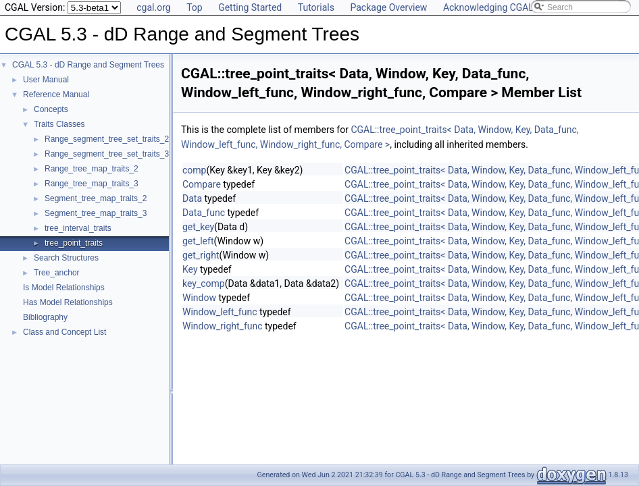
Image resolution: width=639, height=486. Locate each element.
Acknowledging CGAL (488, 7)
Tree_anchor (57, 272)
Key (190, 269)
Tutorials (316, 7)
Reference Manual (56, 94)
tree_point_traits (74, 243)
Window (199, 297)
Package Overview (388, 7)
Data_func (203, 212)
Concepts (51, 109)
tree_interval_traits (78, 228)
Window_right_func (222, 326)
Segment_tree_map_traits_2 (96, 198)
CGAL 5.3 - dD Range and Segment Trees (88, 65)
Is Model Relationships (64, 287)
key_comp (203, 283)
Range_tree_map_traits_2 (91, 168)
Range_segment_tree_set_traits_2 (107, 139)
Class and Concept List (64, 332)
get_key (198, 226)
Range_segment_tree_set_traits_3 (107, 154)
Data (192, 198)
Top (194, 7)
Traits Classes (59, 124)
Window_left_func (219, 311)
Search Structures (66, 258)
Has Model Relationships (68, 302)
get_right (200, 255)
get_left (197, 241)
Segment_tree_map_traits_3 (96, 213)
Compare (201, 184)
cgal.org (153, 7)
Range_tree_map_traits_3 (91, 183)
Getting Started (250, 7)
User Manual (46, 79)
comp (194, 170)
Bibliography (45, 317)
